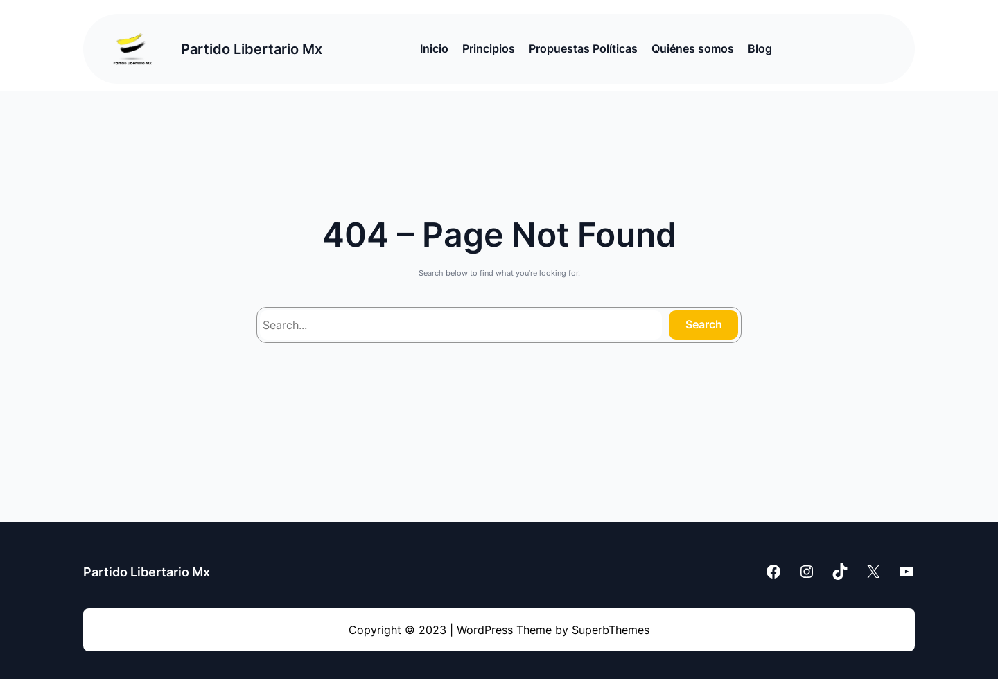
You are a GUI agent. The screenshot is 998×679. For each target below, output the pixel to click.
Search (703, 324)
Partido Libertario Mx (251, 49)
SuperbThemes (610, 630)
